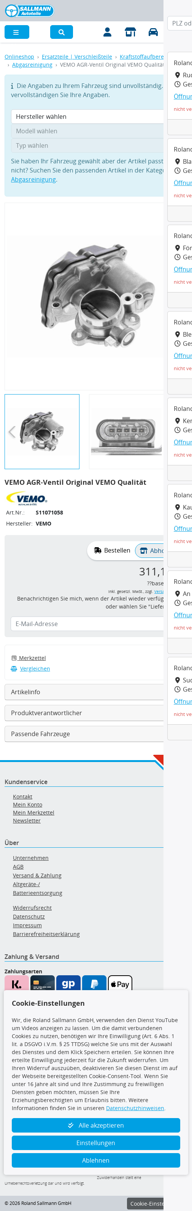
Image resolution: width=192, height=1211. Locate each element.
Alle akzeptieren (96, 1125)
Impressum (27, 925)
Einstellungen (95, 1143)
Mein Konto (27, 804)
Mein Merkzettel (33, 812)
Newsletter (27, 820)
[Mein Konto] (107, 32)
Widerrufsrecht (32, 907)
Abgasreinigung (32, 64)
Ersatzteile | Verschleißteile (77, 56)
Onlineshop (19, 56)
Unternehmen (31, 857)
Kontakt (22, 796)
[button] (61, 32)
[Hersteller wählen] (96, 116)
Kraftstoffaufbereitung (148, 56)
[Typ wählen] (96, 145)
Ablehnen (95, 1160)
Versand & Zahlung (37, 875)
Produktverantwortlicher (46, 713)
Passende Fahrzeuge (40, 734)
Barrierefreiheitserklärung (46, 934)
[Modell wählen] (96, 131)
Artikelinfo (25, 692)
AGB (18, 866)
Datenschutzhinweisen (135, 1108)
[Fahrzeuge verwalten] (153, 32)
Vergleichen (30, 668)
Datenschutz (29, 916)
